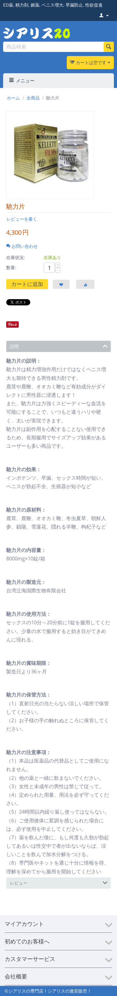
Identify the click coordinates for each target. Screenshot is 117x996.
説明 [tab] (59, 345)
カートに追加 (27, 284)
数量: (11, 267)
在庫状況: (15, 257)
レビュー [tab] (59, 882)
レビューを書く (22, 219)
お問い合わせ (22, 246)
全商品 (33, 98)
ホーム (13, 98)
